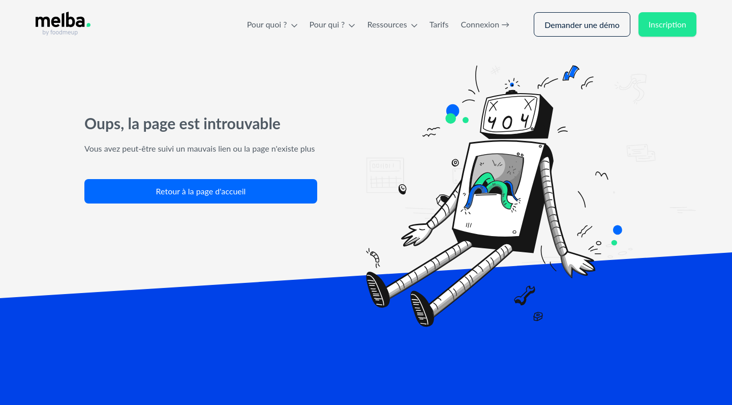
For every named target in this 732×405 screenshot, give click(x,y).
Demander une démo (582, 25)
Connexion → (485, 24)
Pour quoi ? (272, 24)
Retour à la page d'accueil (201, 191)
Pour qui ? (332, 24)
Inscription (667, 24)
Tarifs (439, 24)
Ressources (392, 24)
